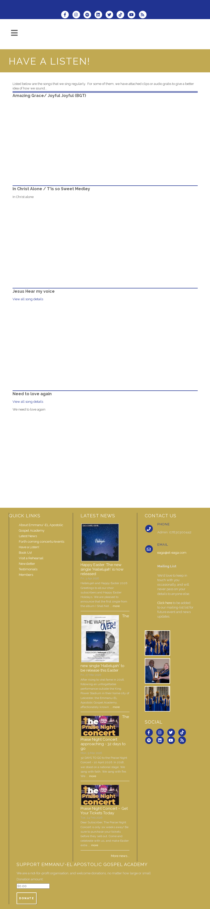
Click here (164, 603)
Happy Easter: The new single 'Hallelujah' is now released (102, 569)
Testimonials (28, 569)
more (116, 606)
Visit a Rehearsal (31, 558)
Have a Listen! (29, 547)
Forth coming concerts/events (41, 541)
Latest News (28, 536)
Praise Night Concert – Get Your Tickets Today (104, 810)
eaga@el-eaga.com (171, 552)
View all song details (28, 299)
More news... (120, 856)
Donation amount (30, 879)
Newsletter (27, 564)
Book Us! (25, 552)
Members (26, 575)
